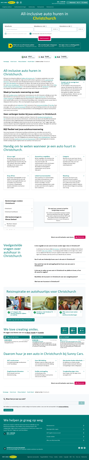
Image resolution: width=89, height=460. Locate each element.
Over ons (78, 456)
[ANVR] (17, 2)
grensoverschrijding (42, 105)
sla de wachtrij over (40, 97)
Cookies (56, 456)
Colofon (61, 456)
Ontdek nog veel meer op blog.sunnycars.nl (20, 319)
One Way (51, 105)
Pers (74, 456)
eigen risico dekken (47, 251)
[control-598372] (43, 29)
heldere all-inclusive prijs (28, 78)
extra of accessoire (20, 107)
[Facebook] (79, 448)
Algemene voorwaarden (33, 456)
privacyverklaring (64, 406)
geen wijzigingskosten (44, 137)
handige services (13, 95)
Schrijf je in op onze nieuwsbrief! (16, 447)
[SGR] (21, 2)
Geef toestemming (8, 410)
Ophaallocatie (8, 26)
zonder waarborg (8, 98)
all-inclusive (56, 249)
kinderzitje (20, 105)
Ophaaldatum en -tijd (40, 26)
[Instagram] (82, 448)
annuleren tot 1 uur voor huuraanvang (25, 139)
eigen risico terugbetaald (12, 85)
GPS (26, 105)
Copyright (66, 456)
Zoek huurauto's (44, 38)
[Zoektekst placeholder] (41, 403)
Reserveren (79, 237)
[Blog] (84, 448)
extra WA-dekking (11, 83)
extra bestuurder (30, 97)
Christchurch (18, 208)
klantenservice (62, 3)
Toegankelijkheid (44, 456)
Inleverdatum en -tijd (65, 26)
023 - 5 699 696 (11, 433)
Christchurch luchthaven (18, 212)
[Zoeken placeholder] (82, 403)
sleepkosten (45, 86)
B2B (71, 456)
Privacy (51, 456)
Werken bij (84, 456)
